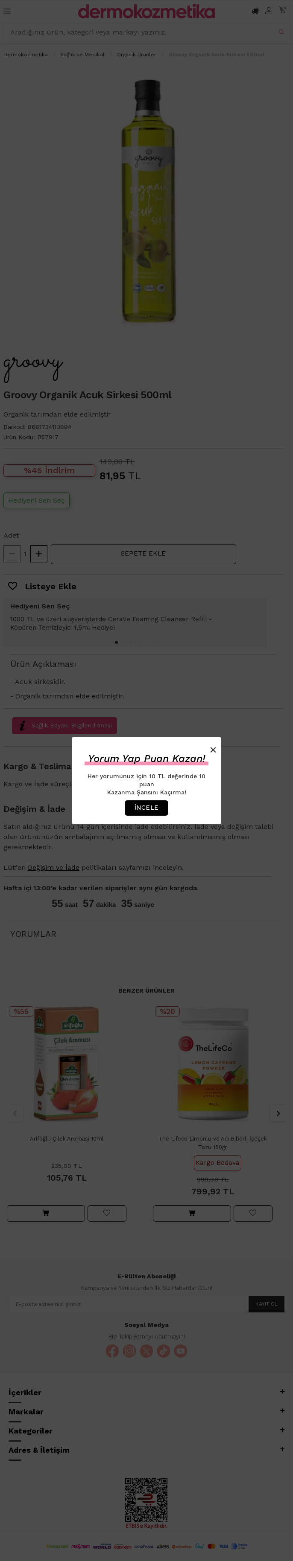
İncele (146, 807)
